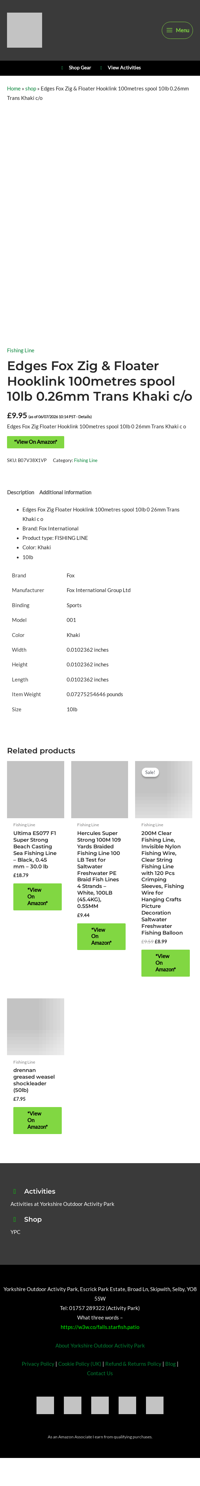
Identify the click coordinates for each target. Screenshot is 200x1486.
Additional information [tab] (65, 492)
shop (30, 88)
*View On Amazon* (35, 442)
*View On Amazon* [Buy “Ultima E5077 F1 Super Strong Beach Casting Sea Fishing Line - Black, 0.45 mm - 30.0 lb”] (37, 896)
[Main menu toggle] (177, 30)
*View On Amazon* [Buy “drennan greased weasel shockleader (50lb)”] (37, 1120)
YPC (15, 1232)
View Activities (119, 68)
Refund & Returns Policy (133, 1364)
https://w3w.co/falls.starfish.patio (100, 1327)
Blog (170, 1364)
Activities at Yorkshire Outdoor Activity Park (62, 1204)
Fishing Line (20, 350)
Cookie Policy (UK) (79, 1364)
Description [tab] (20, 492)
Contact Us (100, 1373)
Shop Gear (75, 68)
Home (14, 88)
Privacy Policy (38, 1364)
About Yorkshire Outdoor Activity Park (100, 1346)
